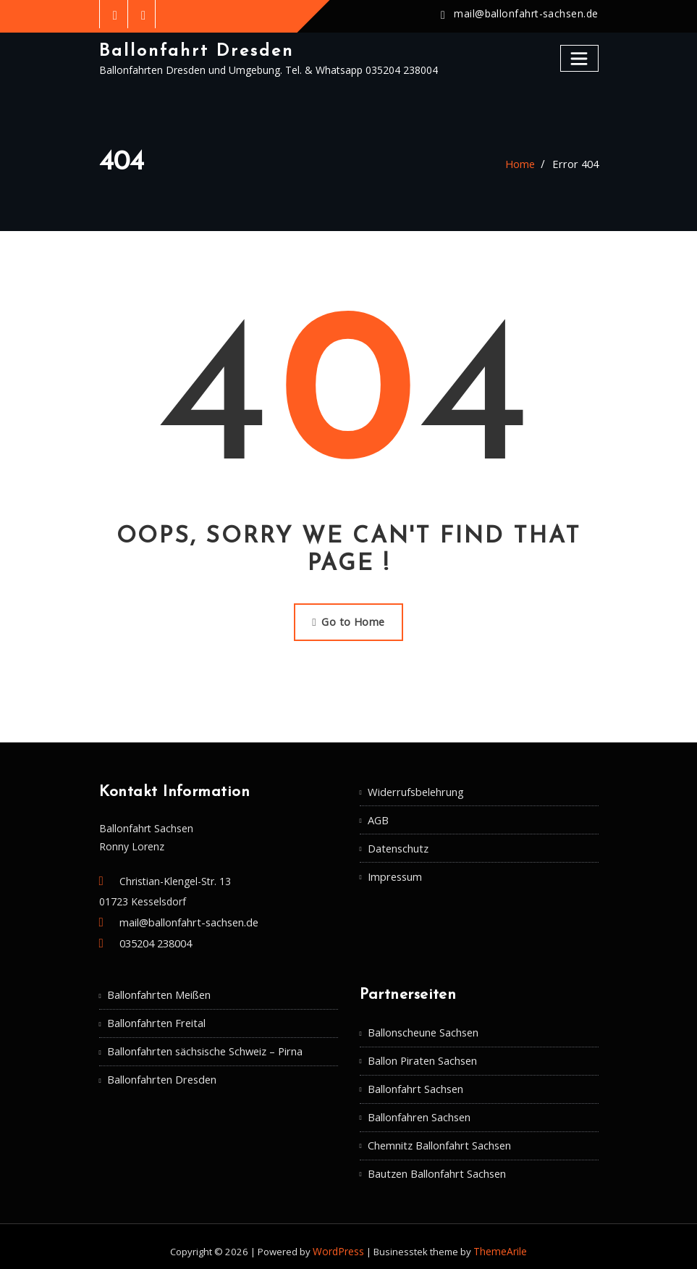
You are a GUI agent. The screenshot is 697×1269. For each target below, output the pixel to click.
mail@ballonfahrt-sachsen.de (528, 13)
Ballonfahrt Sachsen (415, 1082)
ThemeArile (499, 1241)
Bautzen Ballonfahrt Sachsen (436, 1165)
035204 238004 (155, 940)
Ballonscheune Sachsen (423, 1028)
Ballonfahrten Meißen (158, 990)
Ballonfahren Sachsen (419, 1110)
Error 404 (577, 164)
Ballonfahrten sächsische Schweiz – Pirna (203, 1045)
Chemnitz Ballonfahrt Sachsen (438, 1137)
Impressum (394, 872)
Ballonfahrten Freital (155, 1018)
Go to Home (348, 620)
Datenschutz (397, 844)
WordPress (340, 1241)
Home (523, 164)
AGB (378, 817)
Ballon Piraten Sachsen (422, 1056)
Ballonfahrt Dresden (193, 50)
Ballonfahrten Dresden (160, 1073)
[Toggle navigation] (580, 57)
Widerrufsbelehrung (413, 789)
